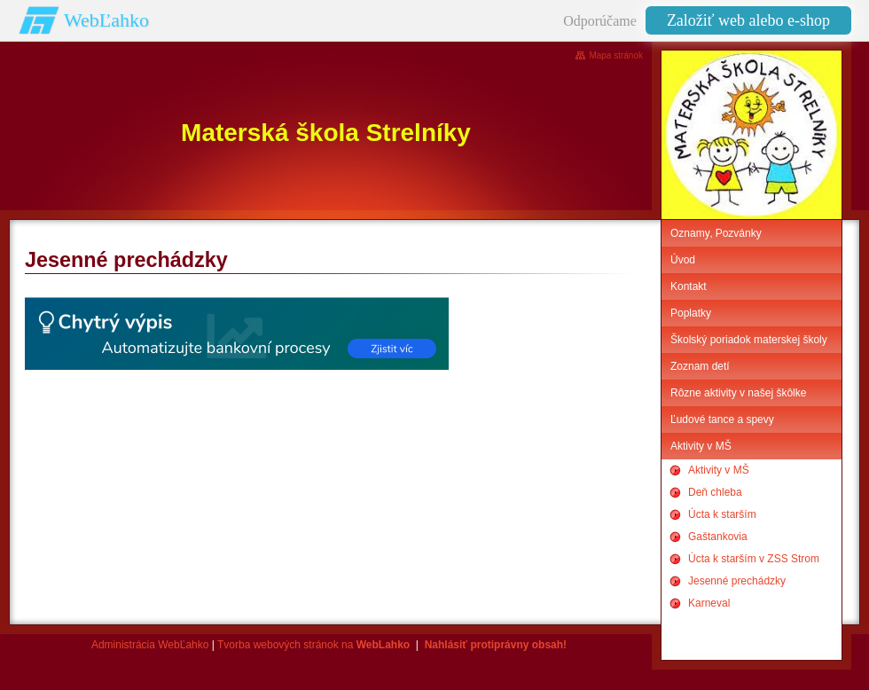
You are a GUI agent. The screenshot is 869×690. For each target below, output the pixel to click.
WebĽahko (106, 20)
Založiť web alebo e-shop (748, 20)
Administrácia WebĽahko (150, 645)
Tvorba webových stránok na (313, 645)
